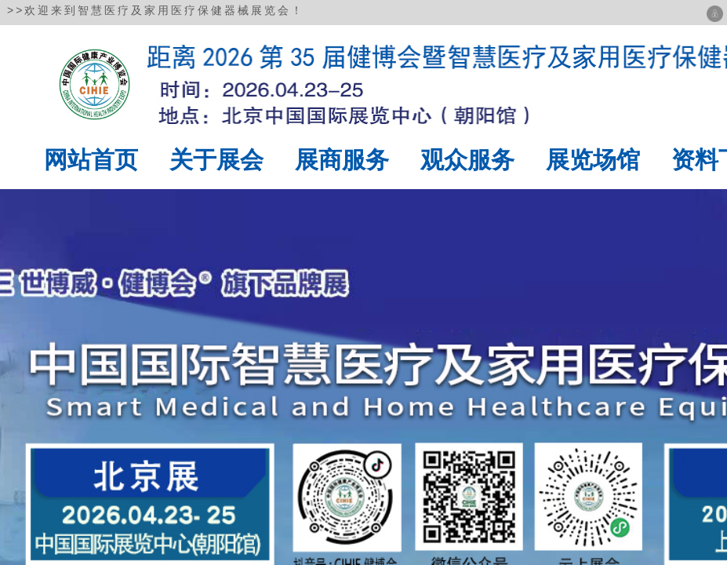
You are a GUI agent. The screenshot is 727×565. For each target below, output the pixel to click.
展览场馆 (593, 160)
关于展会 (216, 160)
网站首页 (91, 160)
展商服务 (342, 160)
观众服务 (467, 160)
